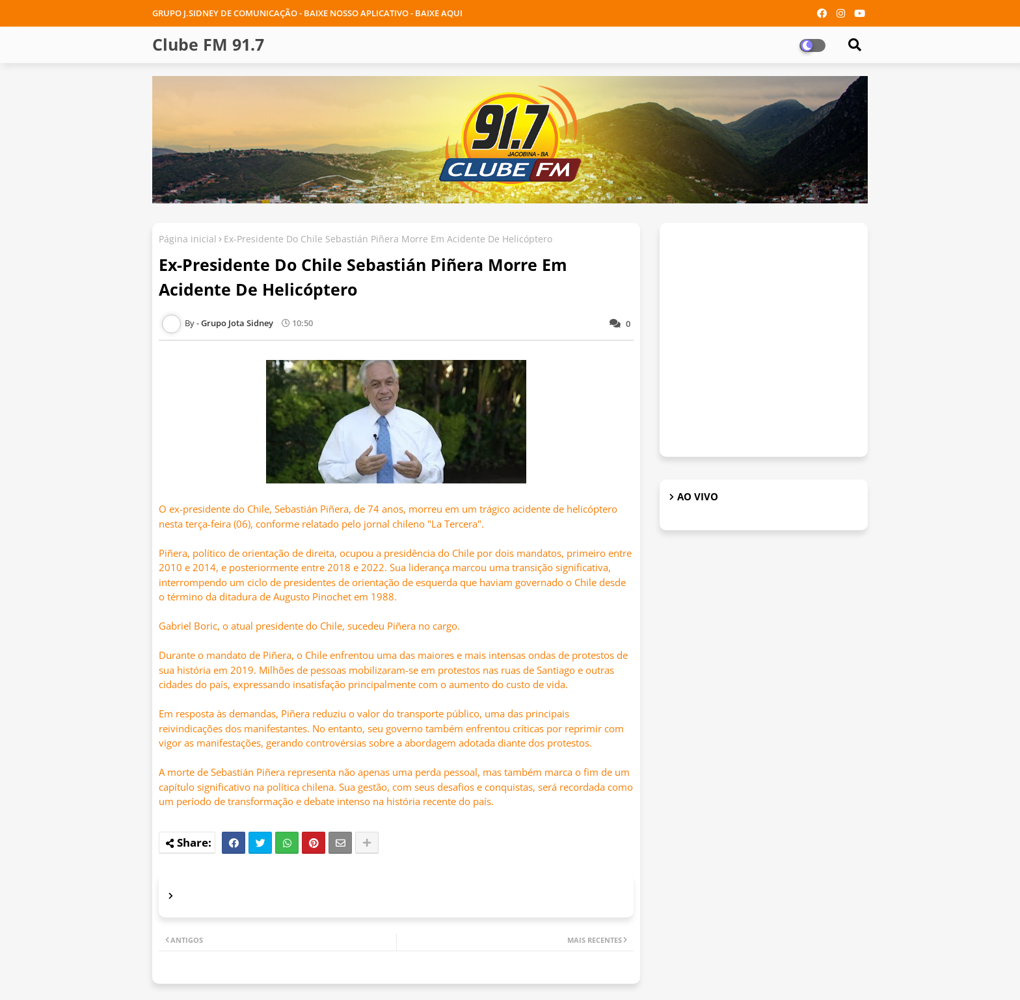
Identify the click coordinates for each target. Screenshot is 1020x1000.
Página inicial (188, 239)
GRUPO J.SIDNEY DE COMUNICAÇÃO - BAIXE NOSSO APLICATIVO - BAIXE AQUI (307, 13)
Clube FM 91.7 (208, 44)
